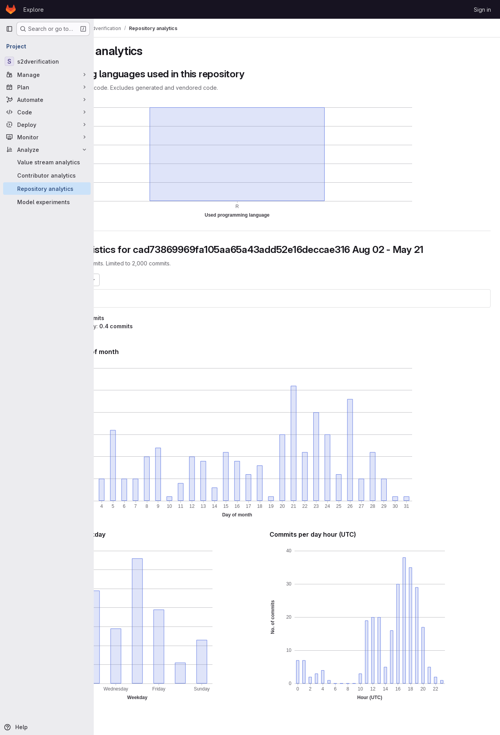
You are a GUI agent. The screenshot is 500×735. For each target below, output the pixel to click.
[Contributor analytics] (47, 175)
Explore (33, 9)
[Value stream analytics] (47, 162)
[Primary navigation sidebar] (9, 29)
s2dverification (129, 298)
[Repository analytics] (47, 188)
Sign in (482, 9)
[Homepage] (10, 9)
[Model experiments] (47, 202)
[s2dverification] (47, 61)
